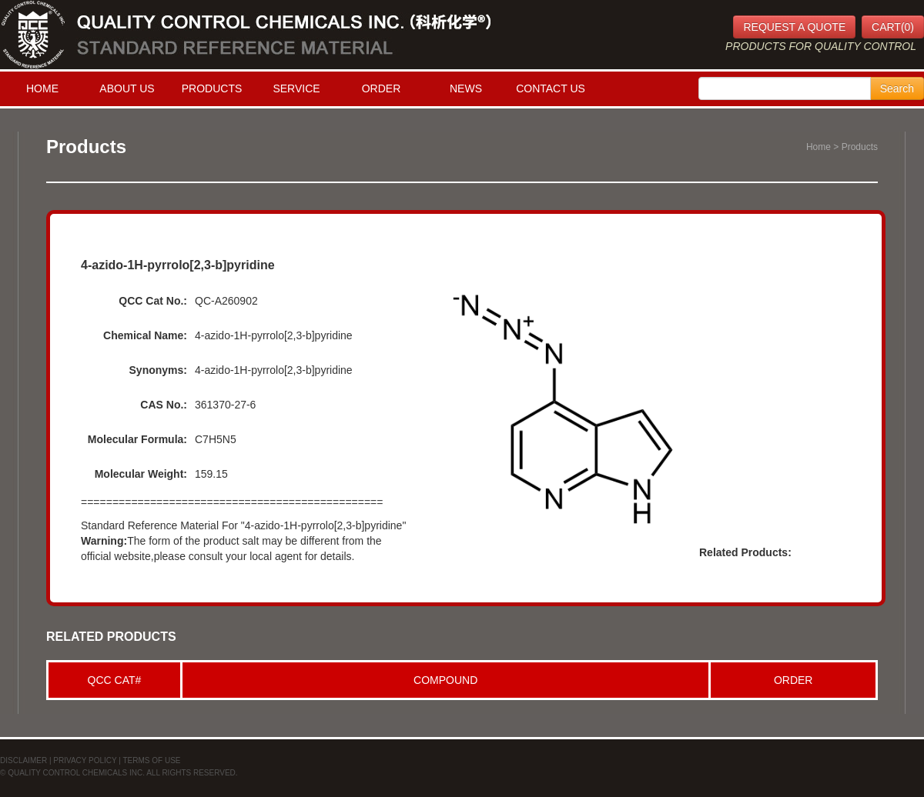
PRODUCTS (212, 88)
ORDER (381, 88)
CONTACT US (550, 88)
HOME (42, 88)
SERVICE (296, 88)
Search (897, 88)
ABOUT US (126, 88)
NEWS (466, 88)
